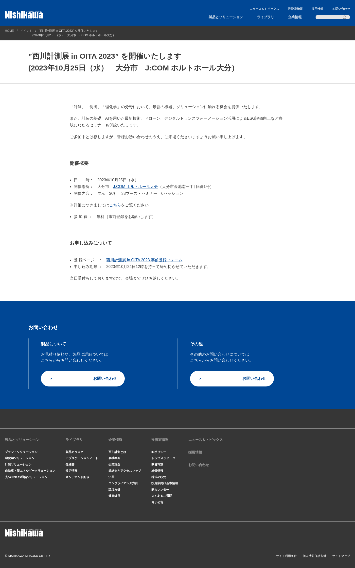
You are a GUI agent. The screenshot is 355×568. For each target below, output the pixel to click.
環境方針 (114, 489)
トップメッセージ (163, 458)
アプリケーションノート (82, 458)
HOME (9, 31)
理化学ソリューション (20, 458)
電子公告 (157, 502)
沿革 (111, 477)
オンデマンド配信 (77, 477)
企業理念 (114, 464)
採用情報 (317, 9)
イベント (26, 31)
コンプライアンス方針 (123, 483)
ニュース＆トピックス (264, 9)
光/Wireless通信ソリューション (26, 477)
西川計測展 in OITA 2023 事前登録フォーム (144, 260)
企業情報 (295, 17)
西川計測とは (117, 452)
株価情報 (157, 470)
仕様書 (70, 464)
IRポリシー (158, 452)
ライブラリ (265, 17)
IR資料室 (157, 464)
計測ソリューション (18, 464)
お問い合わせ (341, 9)
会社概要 (114, 458)
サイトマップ (341, 556)
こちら (115, 205)
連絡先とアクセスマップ (124, 470)
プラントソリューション (21, 452)
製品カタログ (74, 452)
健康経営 (114, 496)
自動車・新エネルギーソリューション (30, 470)
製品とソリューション (226, 17)
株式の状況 (158, 477)
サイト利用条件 (286, 556)
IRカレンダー (160, 489)
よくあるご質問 (161, 496)
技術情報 (71, 470)
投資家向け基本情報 (164, 483)
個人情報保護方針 (314, 556)
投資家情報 (295, 9)
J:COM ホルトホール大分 (135, 186)
